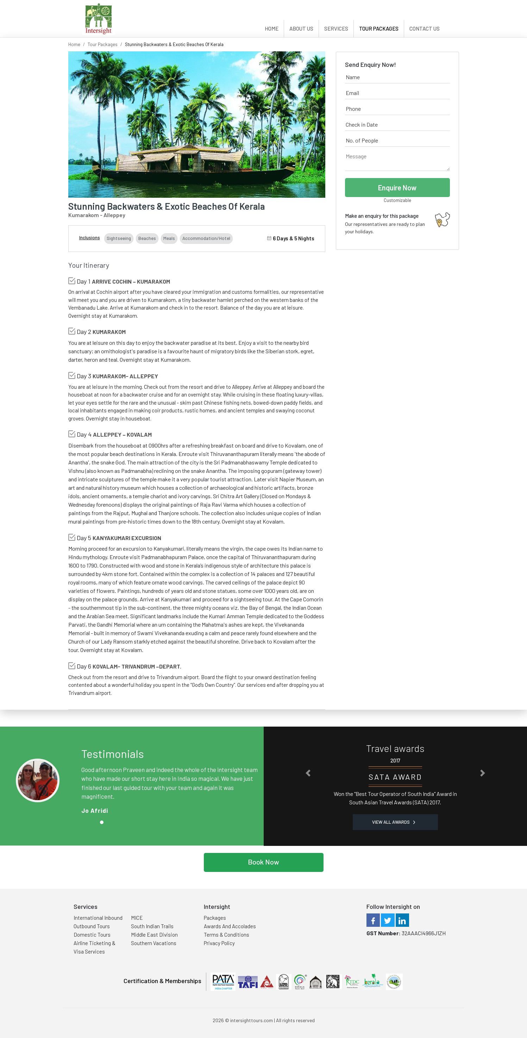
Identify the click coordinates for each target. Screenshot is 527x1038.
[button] (308, 773)
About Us (301, 28)
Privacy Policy (219, 943)
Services (336, 28)
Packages (215, 917)
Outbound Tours (92, 926)
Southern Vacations (153, 943)
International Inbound (98, 917)
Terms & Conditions (226, 934)
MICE (137, 917)
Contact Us (424, 28)
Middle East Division (154, 934)
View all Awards (393, 822)
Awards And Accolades (230, 926)
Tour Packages (379, 28)
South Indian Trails (152, 926)
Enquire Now (397, 187)
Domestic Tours (92, 934)
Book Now (263, 861)
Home (271, 28)
